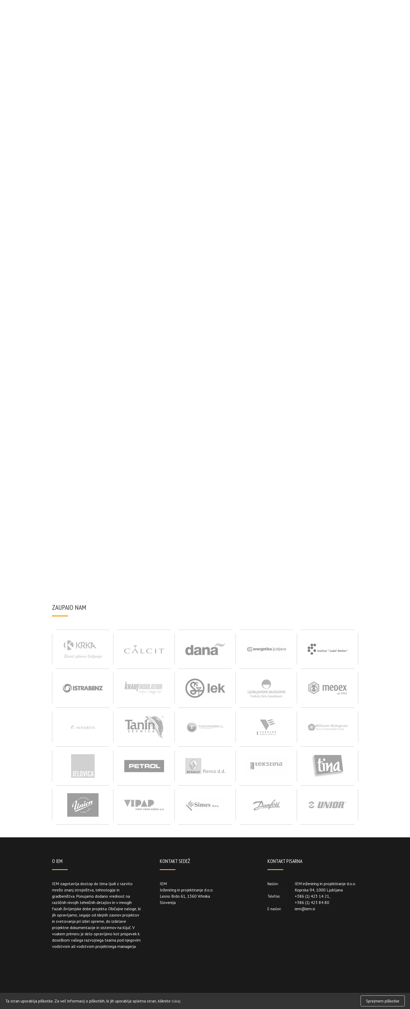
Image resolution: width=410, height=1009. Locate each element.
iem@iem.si (305, 908)
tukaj (176, 1001)
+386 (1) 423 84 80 (312, 902)
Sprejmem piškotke (382, 1001)
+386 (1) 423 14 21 (312, 896)
